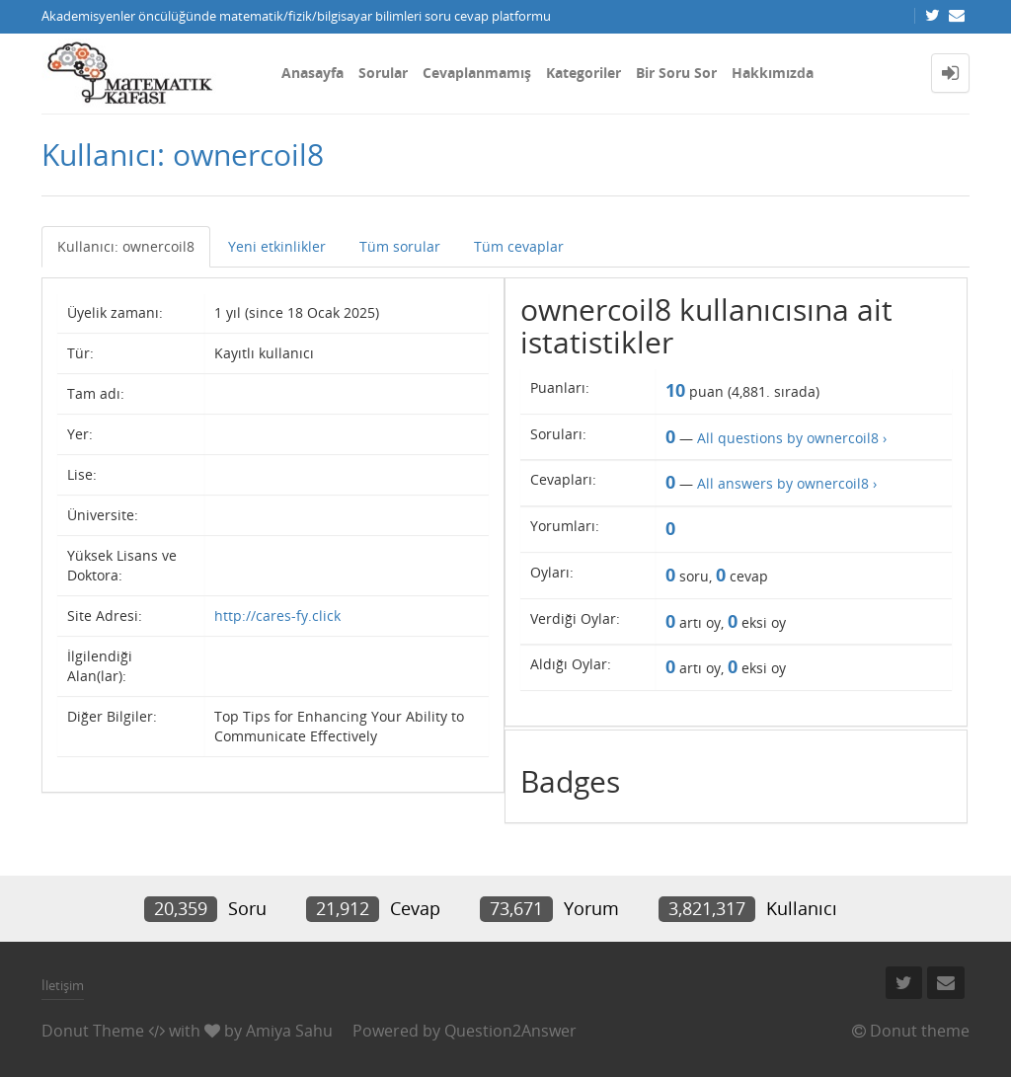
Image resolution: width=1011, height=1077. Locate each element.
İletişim (62, 985)
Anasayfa (312, 72)
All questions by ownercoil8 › (792, 437)
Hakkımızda (773, 72)
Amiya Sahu (289, 1030)
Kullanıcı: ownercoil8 (125, 246)
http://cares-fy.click (277, 615)
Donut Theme (92, 1030)
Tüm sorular (399, 246)
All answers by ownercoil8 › (787, 483)
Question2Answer (510, 1030)
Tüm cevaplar (519, 246)
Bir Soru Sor (676, 72)
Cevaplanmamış (477, 72)
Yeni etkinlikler (277, 246)
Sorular (383, 72)
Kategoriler (583, 72)
